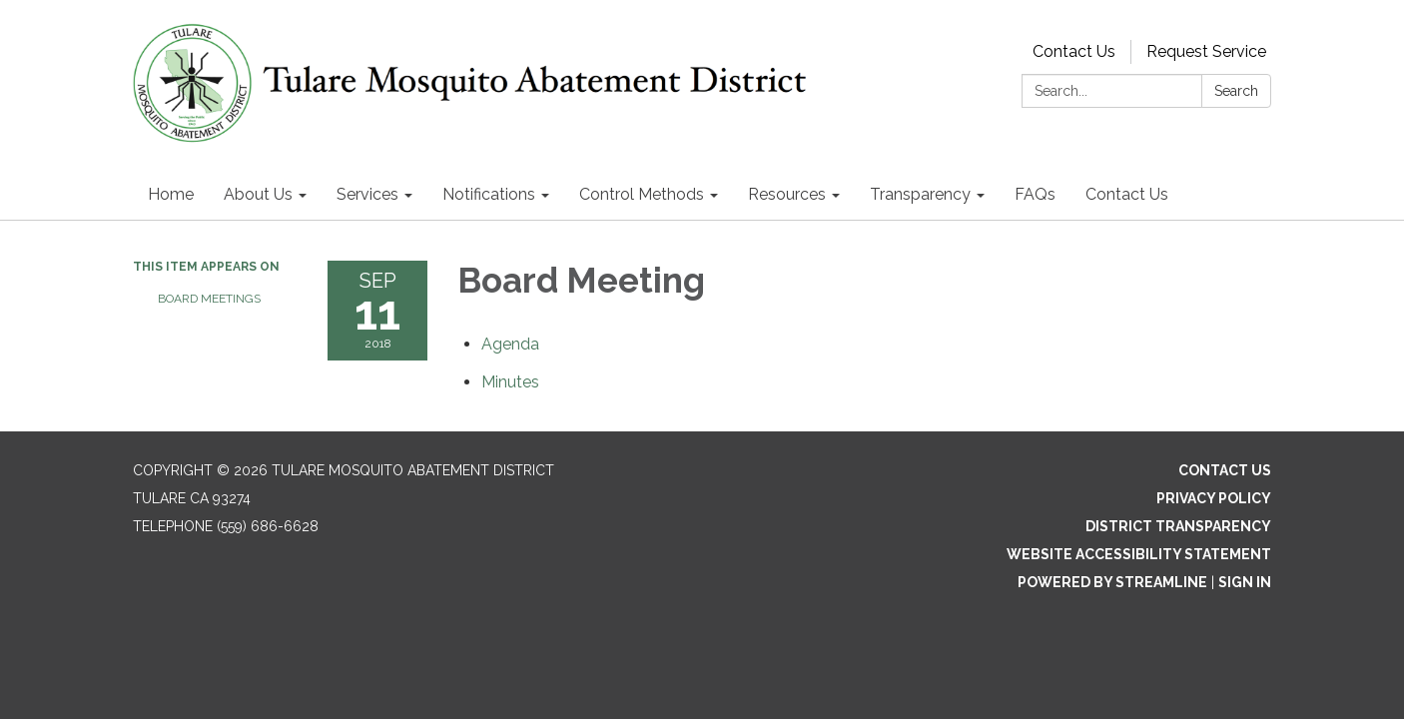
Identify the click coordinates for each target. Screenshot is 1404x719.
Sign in (1244, 582)
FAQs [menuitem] (1035, 194)
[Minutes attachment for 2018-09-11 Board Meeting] (510, 381)
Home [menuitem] (171, 194)
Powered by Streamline (1112, 582)
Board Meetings (209, 299)
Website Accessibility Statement (1139, 554)
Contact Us (1074, 51)
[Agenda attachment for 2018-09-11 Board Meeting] (510, 344)
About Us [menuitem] (258, 194)
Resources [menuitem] (787, 194)
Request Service (1206, 51)
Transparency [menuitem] (920, 194)
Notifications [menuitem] (488, 194)
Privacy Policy (1213, 498)
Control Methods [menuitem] (641, 194)
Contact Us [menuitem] (1126, 194)
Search (1236, 91)
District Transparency (1178, 526)
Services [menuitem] (367, 194)
